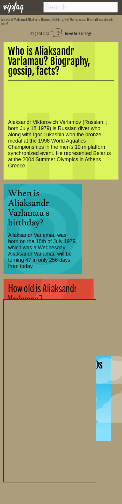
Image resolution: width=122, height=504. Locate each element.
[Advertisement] (49, 390)
